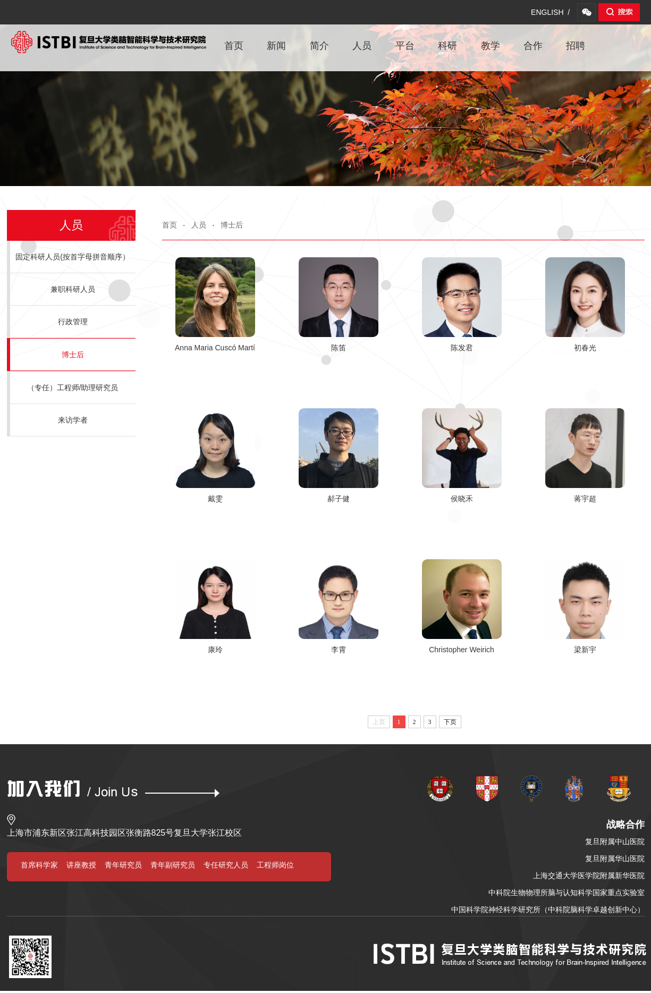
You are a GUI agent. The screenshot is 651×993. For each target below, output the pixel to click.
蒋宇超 (585, 498)
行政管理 (73, 321)
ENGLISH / (550, 12)
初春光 (585, 347)
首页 (233, 45)
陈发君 (462, 347)
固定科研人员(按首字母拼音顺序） (72, 257)
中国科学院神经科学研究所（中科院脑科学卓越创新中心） (548, 909)
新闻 (276, 45)
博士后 (232, 225)
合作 (533, 45)
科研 (447, 45)
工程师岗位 (275, 865)
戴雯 (215, 498)
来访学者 (73, 420)
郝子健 (338, 498)
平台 (405, 45)
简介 (319, 45)
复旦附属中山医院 (615, 841)
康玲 (215, 649)
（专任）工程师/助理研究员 (73, 387)
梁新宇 (585, 649)
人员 (361, 45)
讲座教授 (81, 865)
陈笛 (338, 347)
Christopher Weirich (461, 649)
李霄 (338, 649)
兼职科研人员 (72, 289)
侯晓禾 (462, 498)
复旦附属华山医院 (615, 858)
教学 (490, 45)
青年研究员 (123, 865)
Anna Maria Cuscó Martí (215, 347)
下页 (450, 722)
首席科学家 (39, 865)
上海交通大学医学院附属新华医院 (589, 875)
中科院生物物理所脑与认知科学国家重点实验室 (566, 892)
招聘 (575, 45)
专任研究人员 (226, 865)
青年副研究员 (172, 865)
